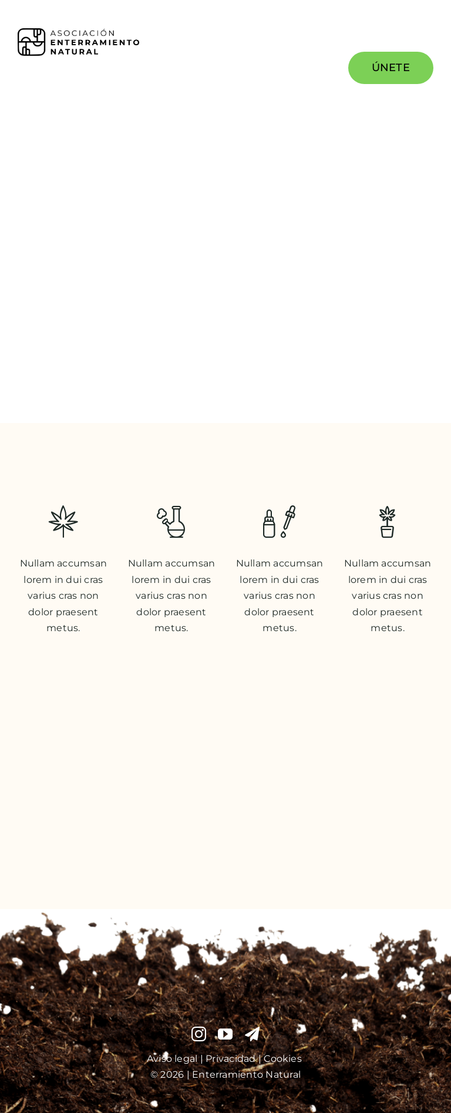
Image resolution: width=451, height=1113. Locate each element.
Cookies (284, 1058)
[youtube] (225, 1034)
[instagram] (198, 1034)
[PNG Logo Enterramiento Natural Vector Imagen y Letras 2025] (78, 32)
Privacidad (232, 1058)
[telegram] (252, 1034)
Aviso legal (172, 1058)
